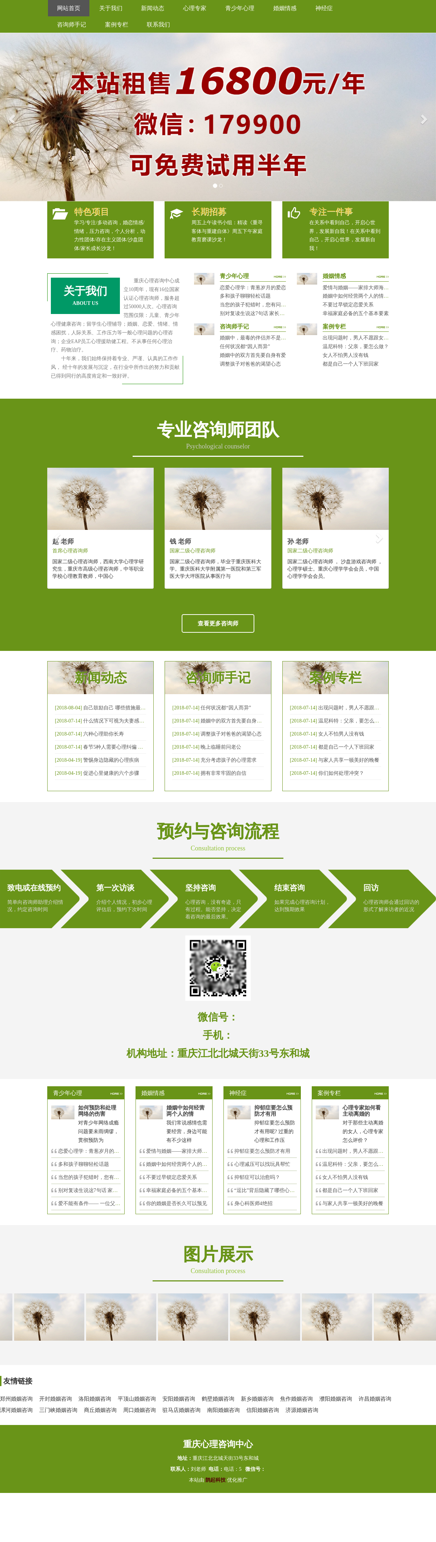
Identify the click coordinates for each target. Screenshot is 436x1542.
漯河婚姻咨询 (16, 1410)
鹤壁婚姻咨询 (218, 1399)
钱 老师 (180, 541)
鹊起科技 (215, 1480)
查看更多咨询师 (218, 623)
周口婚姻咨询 (139, 1410)
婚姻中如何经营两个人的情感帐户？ (363, 296)
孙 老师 (298, 541)
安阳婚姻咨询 (178, 1399)
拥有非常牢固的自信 (223, 773)
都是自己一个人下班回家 (351, 364)
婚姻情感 (284, 8)
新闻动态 (152, 8)
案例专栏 (116, 24)
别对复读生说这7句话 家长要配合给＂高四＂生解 (275, 313)
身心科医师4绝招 (256, 1203)
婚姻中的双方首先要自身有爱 (253, 355)
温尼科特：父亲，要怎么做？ (356, 346)
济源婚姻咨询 (302, 1410)
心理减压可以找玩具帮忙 (262, 1164)
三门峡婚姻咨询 (58, 1410)
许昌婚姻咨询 (375, 1399)
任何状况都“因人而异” (245, 346)
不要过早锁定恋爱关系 (348, 304)
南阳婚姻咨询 (223, 1410)
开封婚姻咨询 (55, 1399)
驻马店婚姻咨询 (181, 1410)
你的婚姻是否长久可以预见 (176, 1203)
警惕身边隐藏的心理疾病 (111, 760)
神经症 (324, 8)
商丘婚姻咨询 (100, 1410)
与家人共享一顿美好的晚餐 (348, 760)
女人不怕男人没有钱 (345, 355)
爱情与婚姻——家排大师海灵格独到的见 (192, 1151)
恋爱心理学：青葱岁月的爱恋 (253, 287)
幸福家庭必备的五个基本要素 (356, 313)
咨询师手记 (71, 24)
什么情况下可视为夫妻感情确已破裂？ (126, 721)
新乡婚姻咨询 (257, 1399)
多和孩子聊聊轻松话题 (245, 296)
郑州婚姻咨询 (16, 1399)
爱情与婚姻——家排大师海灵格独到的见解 (371, 287)
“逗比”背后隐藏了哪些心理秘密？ (272, 1190)
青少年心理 (239, 8)
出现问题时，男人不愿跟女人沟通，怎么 (368, 1151)
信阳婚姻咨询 (262, 1410)
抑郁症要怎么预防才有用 (262, 1151)
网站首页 (68, 8)
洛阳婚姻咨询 (94, 1399)
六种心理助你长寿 (103, 734)
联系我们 (158, 24)
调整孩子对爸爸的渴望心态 (250, 364)
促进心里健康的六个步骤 (111, 773)
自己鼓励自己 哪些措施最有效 (117, 707)
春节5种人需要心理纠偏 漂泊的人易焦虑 (128, 747)
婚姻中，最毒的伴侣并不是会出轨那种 (263, 338)
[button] (11, 117)
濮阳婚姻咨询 (335, 1399)
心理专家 (194, 8)
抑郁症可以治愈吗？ (257, 1177)
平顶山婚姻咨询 (137, 1399)
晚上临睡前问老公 (221, 747)
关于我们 (110, 8)
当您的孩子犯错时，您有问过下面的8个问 (105, 1177)
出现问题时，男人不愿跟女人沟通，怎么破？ (373, 338)
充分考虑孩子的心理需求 (229, 760)
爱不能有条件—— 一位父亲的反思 (97, 1203)
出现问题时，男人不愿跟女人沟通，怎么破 (366, 707)
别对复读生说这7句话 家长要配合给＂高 (103, 1190)
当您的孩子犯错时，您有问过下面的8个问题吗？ (274, 304)
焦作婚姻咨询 (296, 1399)
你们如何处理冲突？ (341, 773)
